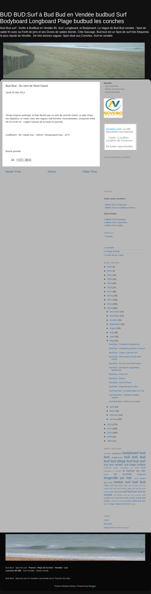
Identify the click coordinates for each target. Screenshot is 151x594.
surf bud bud (130, 491)
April (112, 407)
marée (136, 478)
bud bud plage (115, 461)
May (112, 340)
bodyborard (117, 457)
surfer (126, 498)
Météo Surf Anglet (114, 225)
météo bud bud (110, 485)
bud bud (138, 457)
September (115, 324)
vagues (133, 504)
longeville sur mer (118, 478)
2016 (109, 295)
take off (106, 504)
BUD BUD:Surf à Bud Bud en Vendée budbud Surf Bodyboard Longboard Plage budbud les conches (63, 17)
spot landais (136, 488)
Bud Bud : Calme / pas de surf (123, 352)
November (115, 316)
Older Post (90, 171)
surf (111, 492)
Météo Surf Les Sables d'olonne (120, 207)
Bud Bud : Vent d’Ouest (120, 382)
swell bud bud (138, 501)
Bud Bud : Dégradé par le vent (123, 386)
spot (129, 488)
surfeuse (114, 501)
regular (106, 488)
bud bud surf (135, 461)
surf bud (118, 492)
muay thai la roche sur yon (116, 527)
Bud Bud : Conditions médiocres (124, 344)
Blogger (92, 586)
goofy (137, 468)
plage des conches (130, 485)
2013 (109, 308)
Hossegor (107, 453)
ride (111, 488)
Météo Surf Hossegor (116, 219)
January (114, 419)
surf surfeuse (136, 495)
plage (120, 485)
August (113, 328)
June (112, 336)
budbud (141, 464)
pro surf (142, 485)
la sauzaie (117, 471)
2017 (109, 291)
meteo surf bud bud (129, 482)
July (112, 332)
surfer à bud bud (137, 498)
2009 (109, 437)
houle (143, 468)
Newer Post (13, 171)
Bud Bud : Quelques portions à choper (127, 348)
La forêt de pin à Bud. (114, 255)
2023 (109, 267)
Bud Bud (108, 524)
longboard (141, 474)
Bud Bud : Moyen (117, 378)
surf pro (127, 495)
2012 (109, 424)
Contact (108, 236)
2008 (109, 441)
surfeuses (122, 501)
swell (128, 501)
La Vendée (109, 247)
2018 (109, 287)
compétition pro (126, 468)
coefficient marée (111, 468)
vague (112, 504)
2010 (109, 432)
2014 (109, 304)
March (113, 411)
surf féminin (118, 495)
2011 (109, 428)
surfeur (107, 501)
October (114, 320)
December (115, 312)
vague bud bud (123, 504)
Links (106, 520)
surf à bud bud (117, 498)
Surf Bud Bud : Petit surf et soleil (124, 401)
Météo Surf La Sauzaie (116, 204)
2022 (109, 271)
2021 (109, 275)
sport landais (122, 488)
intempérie (108, 471)
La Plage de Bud (112, 251)
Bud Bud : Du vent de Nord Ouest (125, 363)
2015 (109, 300)
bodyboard (117, 453)
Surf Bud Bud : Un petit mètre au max (126, 391)
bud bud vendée (113, 464)
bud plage (130, 464)
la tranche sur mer (134, 470)
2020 (109, 279)
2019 (109, 283)
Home (52, 171)
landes (106, 474)
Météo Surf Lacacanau (116, 222)
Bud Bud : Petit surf (118, 374)
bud (127, 457)
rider (115, 488)
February (114, 415)
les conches (123, 474)
